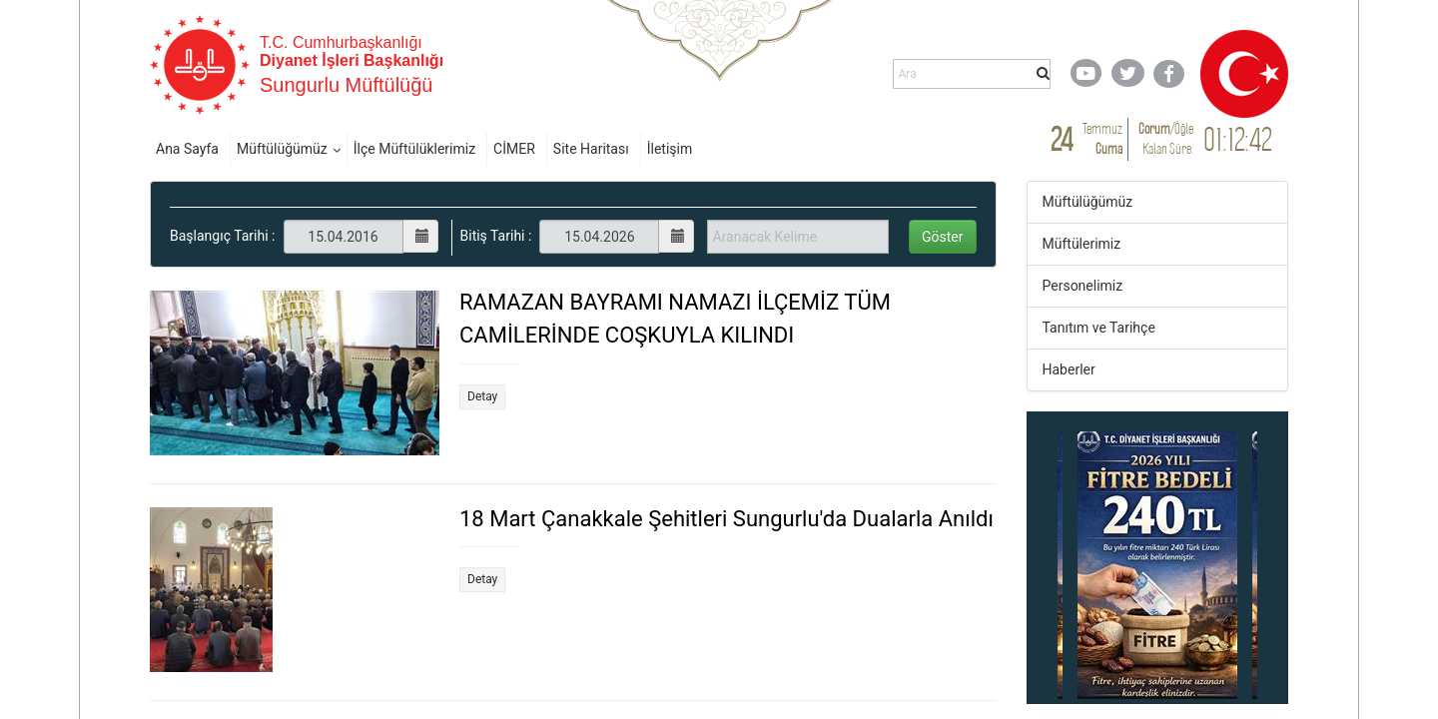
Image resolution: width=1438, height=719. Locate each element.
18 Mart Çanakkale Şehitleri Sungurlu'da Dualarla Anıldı (726, 518)
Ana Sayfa (187, 149)
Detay (482, 396)
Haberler (1069, 369)
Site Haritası (591, 149)
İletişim (670, 149)
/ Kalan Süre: (1165, 138)
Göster (943, 237)
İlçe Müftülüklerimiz (414, 149)
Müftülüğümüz (282, 149)
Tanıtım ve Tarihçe (1099, 328)
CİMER (514, 149)
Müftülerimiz (1082, 244)
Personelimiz (1083, 286)
